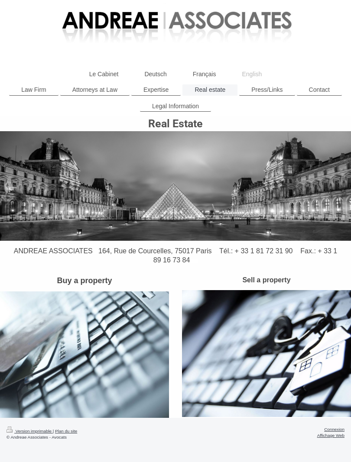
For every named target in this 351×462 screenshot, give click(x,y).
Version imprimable (29, 431)
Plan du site (66, 431)
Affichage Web (330, 435)
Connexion (334, 429)
